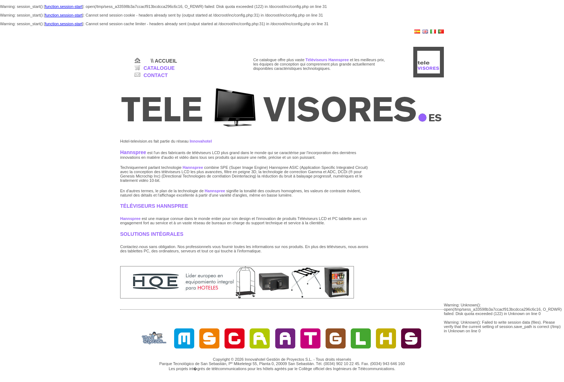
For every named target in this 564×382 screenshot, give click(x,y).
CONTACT (156, 75)
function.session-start (63, 6)
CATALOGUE (159, 68)
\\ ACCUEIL (164, 61)
